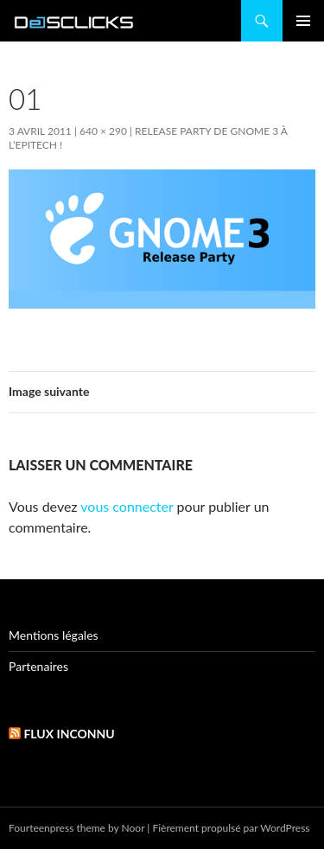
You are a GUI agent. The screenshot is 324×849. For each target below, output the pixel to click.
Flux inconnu (68, 733)
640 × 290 (103, 130)
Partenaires (38, 666)
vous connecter (126, 506)
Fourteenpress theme (57, 827)
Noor (133, 827)
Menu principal (303, 20)
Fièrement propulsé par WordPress (230, 827)
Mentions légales (53, 635)
